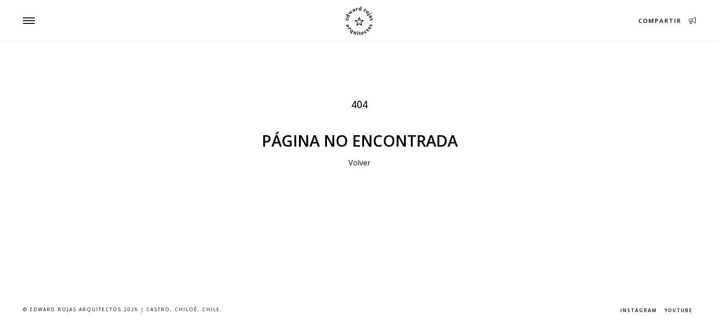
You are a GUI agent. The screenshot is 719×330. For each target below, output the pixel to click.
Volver (359, 163)
